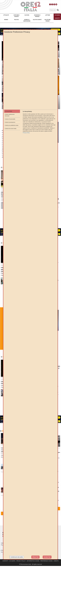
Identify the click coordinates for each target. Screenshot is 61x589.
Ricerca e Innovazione (26, 20)
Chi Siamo (57, 15)
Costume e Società (16, 16)
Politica (16, 19)
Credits (56, 561)
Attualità (6, 15)
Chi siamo (12, 561)
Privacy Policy (21, 561)
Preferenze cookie (46, 561)
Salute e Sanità (37, 19)
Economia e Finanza (37, 16)
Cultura (27, 15)
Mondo (6, 19)
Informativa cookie (33, 561)
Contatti (57, 18)
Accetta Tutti (47, 557)
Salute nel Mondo (48, 20)
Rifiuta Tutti (35, 557)
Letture (47, 15)
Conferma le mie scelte (17, 557)
